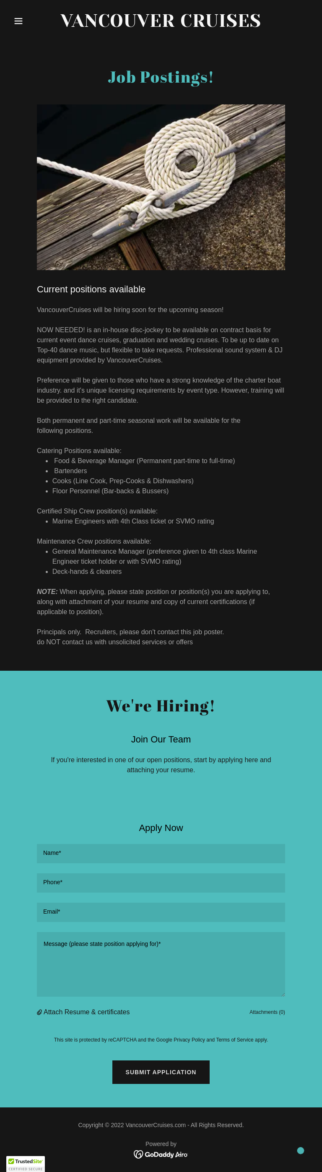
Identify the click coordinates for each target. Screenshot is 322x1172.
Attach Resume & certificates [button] (87, 1012)
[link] (161, 24)
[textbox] (161, 853)
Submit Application (161, 1072)
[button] (32, 21)
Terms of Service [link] (234, 1040)
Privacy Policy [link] (189, 1040)
